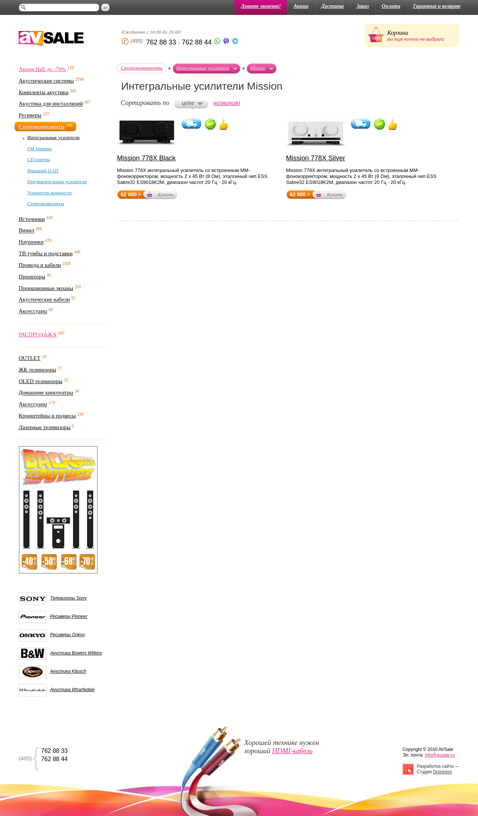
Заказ (363, 6)
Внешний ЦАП (43, 170)
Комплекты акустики (43, 92)
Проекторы (32, 277)
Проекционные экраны (46, 288)
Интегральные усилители (53, 137)
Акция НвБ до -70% (42, 69)
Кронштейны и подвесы (47, 416)
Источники (32, 219)
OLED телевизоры (40, 381)
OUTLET (29, 358)
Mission (258, 68)
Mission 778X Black (146, 158)
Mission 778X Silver (315, 158)
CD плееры (38, 159)
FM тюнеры (39, 148)
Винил (26, 231)
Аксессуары (33, 311)
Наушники (31, 242)
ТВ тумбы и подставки (46, 253)
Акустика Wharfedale (72, 689)
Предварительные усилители (57, 181)
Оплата (391, 6)
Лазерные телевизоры (45, 427)
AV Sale (51, 39)
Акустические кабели (44, 300)
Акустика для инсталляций (51, 104)
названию (226, 103)
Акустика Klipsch (68, 671)
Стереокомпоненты (42, 127)
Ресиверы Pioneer (68, 616)
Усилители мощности (49, 192)
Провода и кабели (40, 265)
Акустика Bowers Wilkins (76, 653)
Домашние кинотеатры (46, 393)
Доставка (332, 6)
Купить (166, 194)
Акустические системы (46, 81)
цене (188, 103)
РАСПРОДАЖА (37, 335)
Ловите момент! (261, 6)
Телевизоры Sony (68, 598)
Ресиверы (30, 115)
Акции (301, 6)
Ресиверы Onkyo (67, 634)
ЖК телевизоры (37, 370)
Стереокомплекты (45, 203)
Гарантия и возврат (436, 6)
